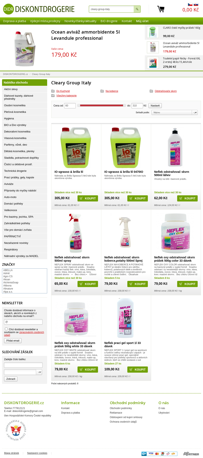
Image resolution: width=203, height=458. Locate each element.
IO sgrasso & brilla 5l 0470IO (123, 171)
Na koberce (112, 91)
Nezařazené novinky (16, 242)
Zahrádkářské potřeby (17, 223)
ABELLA (8, 270)
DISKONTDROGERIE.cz (15, 74)
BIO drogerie (108, 21)
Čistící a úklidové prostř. (18, 164)
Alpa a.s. (8, 291)
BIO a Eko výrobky (15, 125)
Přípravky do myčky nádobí (20, 190)
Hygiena (9, 118)
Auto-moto (10, 197)
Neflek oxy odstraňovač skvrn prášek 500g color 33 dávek (174, 259)
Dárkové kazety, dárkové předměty (18, 97)
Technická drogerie (15, 170)
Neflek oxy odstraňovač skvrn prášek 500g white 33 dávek (75, 344)
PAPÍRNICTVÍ (12, 236)
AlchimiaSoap (10, 282)
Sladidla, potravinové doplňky (21, 157)
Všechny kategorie (66, 95)
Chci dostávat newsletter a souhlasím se (24, 332)
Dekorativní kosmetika (17, 131)
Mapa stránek (11, 453)
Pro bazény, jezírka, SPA (18, 216)
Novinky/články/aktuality (80, 21)
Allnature (8, 288)
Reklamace (116, 412)
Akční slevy (11, 89)
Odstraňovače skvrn (166, 91)
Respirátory (11, 249)
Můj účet (142, 21)
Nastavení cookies (37, 453)
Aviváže (8, 183)
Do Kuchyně (63, 91)
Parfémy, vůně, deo (15, 144)
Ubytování (164, 412)
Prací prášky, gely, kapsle (19, 177)
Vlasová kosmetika (15, 138)
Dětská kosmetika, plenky (19, 151)
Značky (8, 264)
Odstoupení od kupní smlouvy (126, 417)
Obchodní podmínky (121, 408)
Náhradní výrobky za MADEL (21, 256)
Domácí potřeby (13, 203)
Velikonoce (10, 210)
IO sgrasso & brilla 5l (69, 171)
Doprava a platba (14, 21)
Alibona (7, 285)
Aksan (6, 279)
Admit (6, 273)
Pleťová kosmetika (15, 111)
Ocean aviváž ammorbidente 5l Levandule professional (85, 35)
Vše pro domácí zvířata (18, 229)
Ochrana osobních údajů (123, 421)
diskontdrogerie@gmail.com (28, 411)
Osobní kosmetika (14, 105)
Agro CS (8, 276)
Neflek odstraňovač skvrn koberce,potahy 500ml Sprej (123, 259)
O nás (162, 408)
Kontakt (127, 21)
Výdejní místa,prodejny (45, 21)
